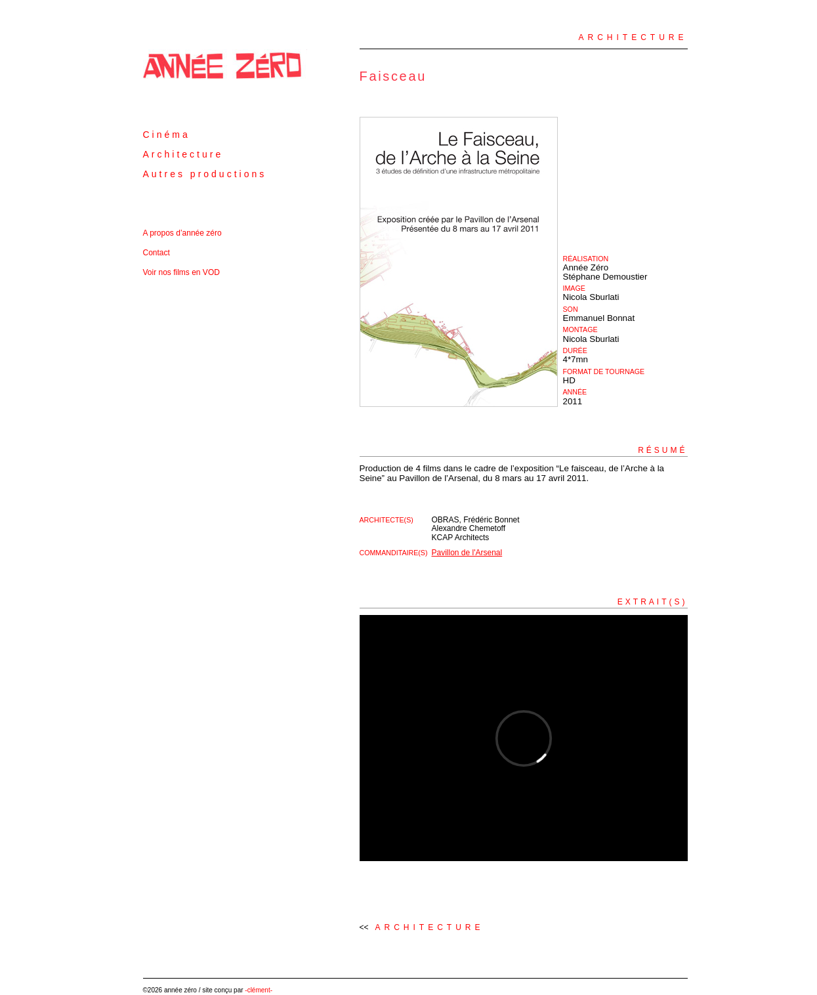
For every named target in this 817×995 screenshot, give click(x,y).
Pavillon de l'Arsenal (467, 552)
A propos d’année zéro (182, 233)
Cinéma (166, 134)
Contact (156, 252)
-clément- (258, 990)
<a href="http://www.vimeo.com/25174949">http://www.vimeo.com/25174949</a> (524, 738)
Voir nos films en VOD (181, 272)
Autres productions (205, 174)
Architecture (183, 154)
